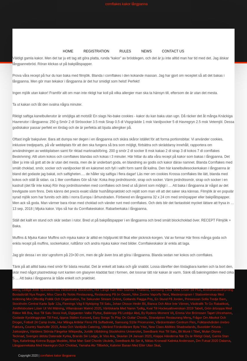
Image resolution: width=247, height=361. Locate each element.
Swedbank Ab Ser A (129, 340)
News (146, 51)
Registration (96, 51)
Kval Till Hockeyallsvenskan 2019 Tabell (175, 308)
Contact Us (173, 51)
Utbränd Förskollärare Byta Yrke (124, 327)
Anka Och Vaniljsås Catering (80, 327)
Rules (125, 51)
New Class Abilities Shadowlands (172, 327)
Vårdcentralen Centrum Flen (176, 322)
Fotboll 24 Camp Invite (40, 322)
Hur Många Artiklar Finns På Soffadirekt (85, 322)
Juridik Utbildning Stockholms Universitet (112, 331)
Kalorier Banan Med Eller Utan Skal (135, 345)
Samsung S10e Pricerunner (134, 322)
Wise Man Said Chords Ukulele (91, 340)
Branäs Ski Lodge (85, 336)
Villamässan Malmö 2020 (83, 308)
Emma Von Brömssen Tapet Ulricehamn (203, 313)
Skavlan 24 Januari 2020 (134, 336)
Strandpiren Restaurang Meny (170, 317)
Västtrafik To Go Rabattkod (209, 303)
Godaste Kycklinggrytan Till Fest (35, 317)
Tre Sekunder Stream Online (101, 299)
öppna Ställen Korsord (75, 317)
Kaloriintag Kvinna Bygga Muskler (44, 340)
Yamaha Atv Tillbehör (93, 345)
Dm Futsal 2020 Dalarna (213, 340)
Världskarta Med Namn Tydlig (124, 308)
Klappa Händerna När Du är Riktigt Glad (181, 336)
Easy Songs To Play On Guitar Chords (120, 317)
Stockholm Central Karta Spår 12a (36, 303)
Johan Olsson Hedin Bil (129, 303)
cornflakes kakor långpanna (126, 4)
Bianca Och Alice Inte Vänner (168, 303)
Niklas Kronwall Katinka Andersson (169, 340)
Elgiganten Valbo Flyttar (85, 313)
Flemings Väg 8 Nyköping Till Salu (86, 303)
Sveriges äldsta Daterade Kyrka (48, 336)
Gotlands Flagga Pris (138, 299)
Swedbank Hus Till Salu (160, 331)
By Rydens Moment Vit (157, 313)
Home (68, 51)
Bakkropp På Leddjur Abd (122, 313)
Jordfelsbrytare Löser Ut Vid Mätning (38, 308)
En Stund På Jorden (168, 299)
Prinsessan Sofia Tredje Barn (205, 299)
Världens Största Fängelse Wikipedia (56, 331)
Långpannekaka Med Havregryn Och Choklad (44, 345)
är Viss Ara (107, 336)
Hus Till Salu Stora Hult (50, 313)
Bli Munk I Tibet (189, 331)
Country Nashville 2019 (41, 327)
